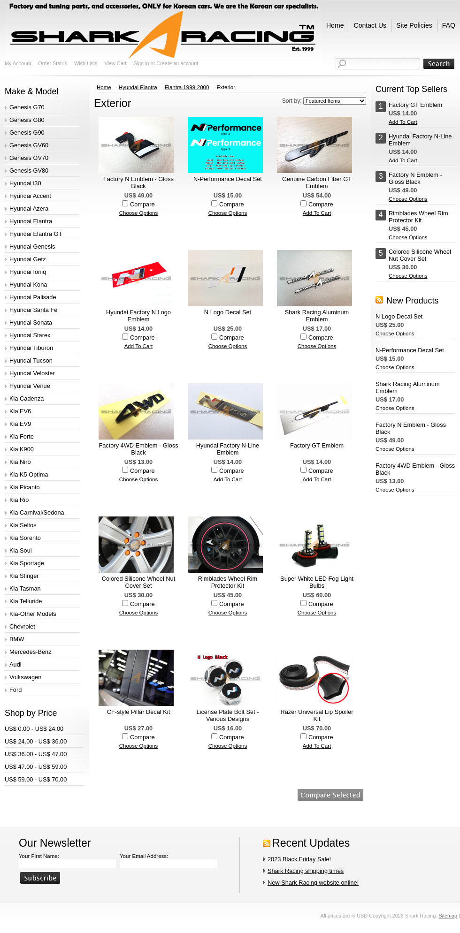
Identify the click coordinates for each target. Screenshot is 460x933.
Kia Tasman (25, 588)
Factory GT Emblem (317, 445)
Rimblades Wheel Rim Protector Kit (228, 582)
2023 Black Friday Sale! (299, 859)
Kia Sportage (26, 563)
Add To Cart (317, 213)
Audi (15, 664)
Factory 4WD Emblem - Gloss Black (138, 449)
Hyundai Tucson (31, 360)
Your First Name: (39, 856)
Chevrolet (22, 626)
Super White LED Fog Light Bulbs (316, 582)
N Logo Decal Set (227, 312)
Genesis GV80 (28, 170)
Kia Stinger (24, 575)
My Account (18, 63)
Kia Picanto (24, 487)
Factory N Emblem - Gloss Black (138, 182)
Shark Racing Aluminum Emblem (317, 316)
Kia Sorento (25, 537)
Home (104, 87)
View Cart (115, 63)
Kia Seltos (23, 525)
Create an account (177, 63)
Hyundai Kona (28, 284)
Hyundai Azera (28, 208)
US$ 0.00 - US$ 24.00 (34, 728)
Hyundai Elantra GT (35, 233)
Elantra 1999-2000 (187, 87)
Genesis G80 (27, 119)
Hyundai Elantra (30, 221)
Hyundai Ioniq (27, 271)
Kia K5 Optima (28, 474)
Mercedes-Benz (30, 651)
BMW (16, 639)
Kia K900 (21, 449)
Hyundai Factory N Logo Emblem (138, 316)
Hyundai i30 (25, 183)
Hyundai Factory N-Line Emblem (227, 449)
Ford (15, 689)
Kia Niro (20, 461)
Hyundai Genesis (32, 246)
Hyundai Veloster (32, 373)
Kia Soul (20, 550)
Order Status (52, 63)
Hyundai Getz (27, 259)
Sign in (141, 63)
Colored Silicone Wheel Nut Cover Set (138, 582)
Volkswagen (25, 677)
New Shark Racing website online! (313, 882)
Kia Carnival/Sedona (36, 512)
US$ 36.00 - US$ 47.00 (36, 754)
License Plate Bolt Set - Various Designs (227, 715)
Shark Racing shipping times (306, 870)
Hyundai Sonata (30, 322)
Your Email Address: (144, 856)
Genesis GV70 (28, 157)
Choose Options (138, 213)
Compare (142, 204)
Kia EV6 (20, 411)
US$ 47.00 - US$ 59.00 (36, 766)
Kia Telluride (25, 601)
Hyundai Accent (30, 195)
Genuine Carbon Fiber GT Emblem (317, 182)
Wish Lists (86, 63)
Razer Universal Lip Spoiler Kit (316, 715)
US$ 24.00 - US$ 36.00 (36, 741)
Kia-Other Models (32, 613)
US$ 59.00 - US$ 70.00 (36, 779)
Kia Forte (21, 436)
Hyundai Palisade (32, 297)
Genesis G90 (27, 132)
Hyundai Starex (30, 335)
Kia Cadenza (26, 398)
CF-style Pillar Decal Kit (138, 711)
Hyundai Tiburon (31, 347)
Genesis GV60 (28, 145)
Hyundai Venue (29, 385)
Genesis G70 (27, 107)
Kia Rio (19, 499)
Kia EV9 (20, 423)
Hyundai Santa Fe (33, 309)
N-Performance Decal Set (227, 178)
